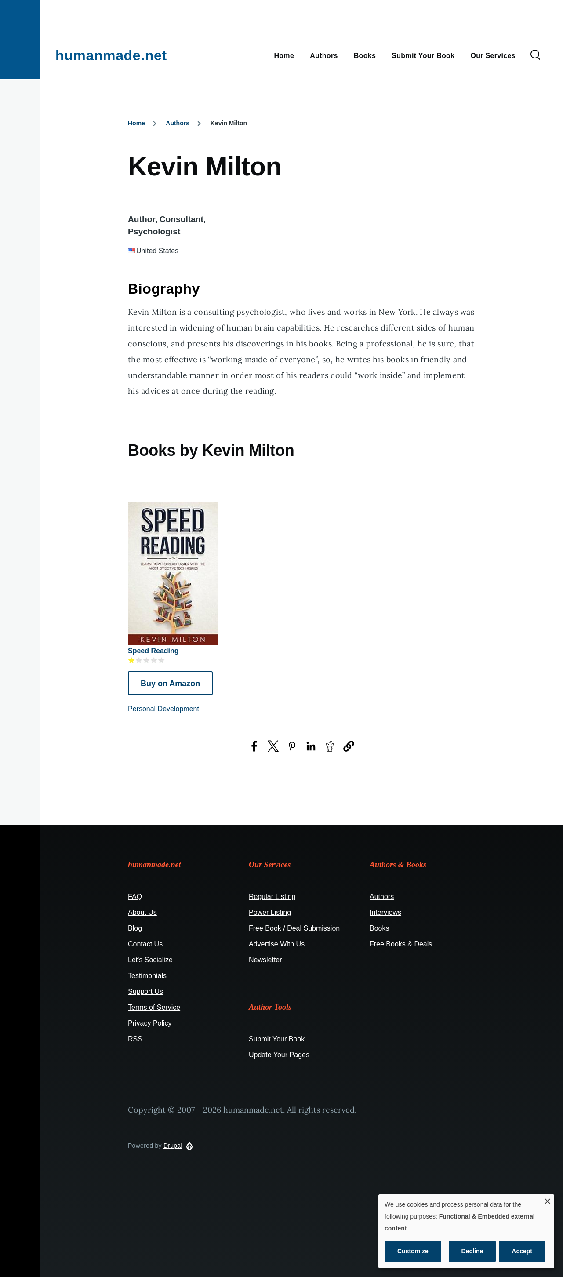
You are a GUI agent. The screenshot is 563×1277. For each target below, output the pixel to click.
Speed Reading (153, 651)
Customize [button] (413, 1251)
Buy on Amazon (170, 683)
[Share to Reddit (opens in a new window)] (330, 746)
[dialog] (466, 1231)
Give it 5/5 (161, 660)
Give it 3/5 (146, 660)
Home (136, 123)
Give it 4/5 (154, 660)
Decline (472, 1251)
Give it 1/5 (131, 660)
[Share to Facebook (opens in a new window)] (254, 746)
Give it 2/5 (139, 660)
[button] (348, 746)
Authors (177, 123)
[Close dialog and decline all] (547, 1199)
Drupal (172, 1145)
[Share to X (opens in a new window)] (273, 746)
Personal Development (163, 709)
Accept (522, 1251)
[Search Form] (535, 55)
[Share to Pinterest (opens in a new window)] (292, 746)
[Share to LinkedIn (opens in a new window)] (311, 746)
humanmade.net (111, 55)
